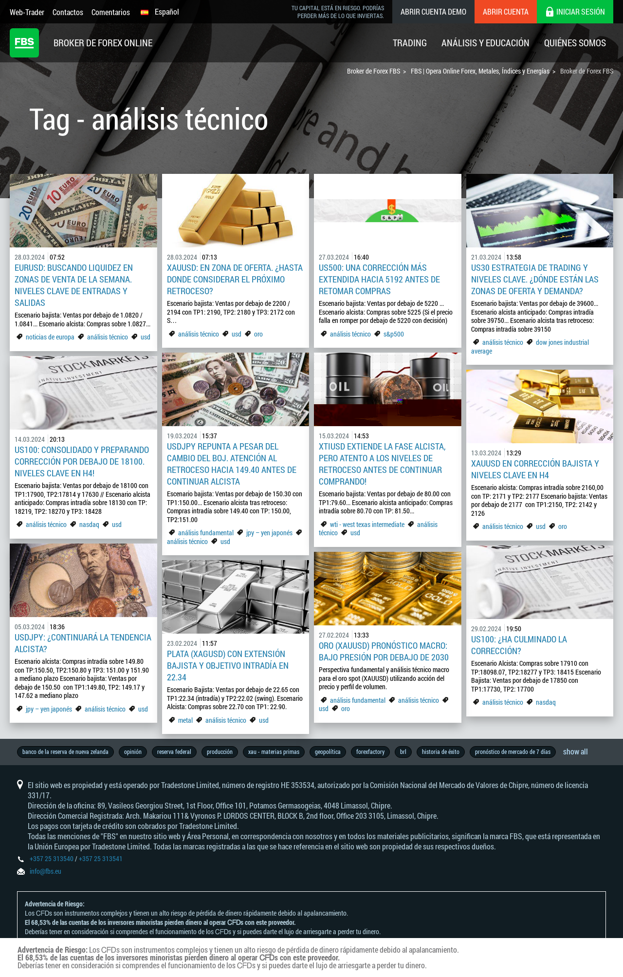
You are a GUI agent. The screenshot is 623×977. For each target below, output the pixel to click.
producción (220, 751)
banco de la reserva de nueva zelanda (65, 751)
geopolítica (328, 751)
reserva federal (174, 751)
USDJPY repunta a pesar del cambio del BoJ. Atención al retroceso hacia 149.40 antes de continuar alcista (231, 463)
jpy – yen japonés (269, 532)
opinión (133, 751)
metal (185, 720)
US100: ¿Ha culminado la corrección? (519, 645)
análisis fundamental (206, 532)
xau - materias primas (273, 751)
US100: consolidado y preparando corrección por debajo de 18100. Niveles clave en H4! (82, 461)
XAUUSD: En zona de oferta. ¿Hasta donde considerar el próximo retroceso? (235, 279)
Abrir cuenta (506, 11)
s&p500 (394, 333)
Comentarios (111, 12)
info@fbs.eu (45, 871)
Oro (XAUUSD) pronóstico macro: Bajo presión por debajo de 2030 (384, 651)
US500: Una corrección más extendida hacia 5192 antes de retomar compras (379, 279)
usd (145, 336)
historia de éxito (440, 751)
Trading (410, 43)
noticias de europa (50, 336)
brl (403, 751)
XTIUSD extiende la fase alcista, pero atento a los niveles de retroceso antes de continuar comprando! (382, 463)
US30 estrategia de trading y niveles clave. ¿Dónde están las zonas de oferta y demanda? (535, 279)
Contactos (68, 12)
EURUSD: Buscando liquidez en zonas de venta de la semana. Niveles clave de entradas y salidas (74, 285)
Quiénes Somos (575, 43)
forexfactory (370, 751)
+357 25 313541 (101, 858)
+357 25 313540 (51, 858)
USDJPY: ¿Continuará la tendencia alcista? (83, 643)
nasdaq (89, 524)
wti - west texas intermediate (367, 524)
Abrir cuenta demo (433, 11)
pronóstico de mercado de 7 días (512, 751)
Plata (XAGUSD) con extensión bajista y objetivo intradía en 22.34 (228, 665)
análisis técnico (107, 336)
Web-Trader (27, 12)
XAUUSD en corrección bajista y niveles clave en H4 (535, 469)
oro (258, 333)
